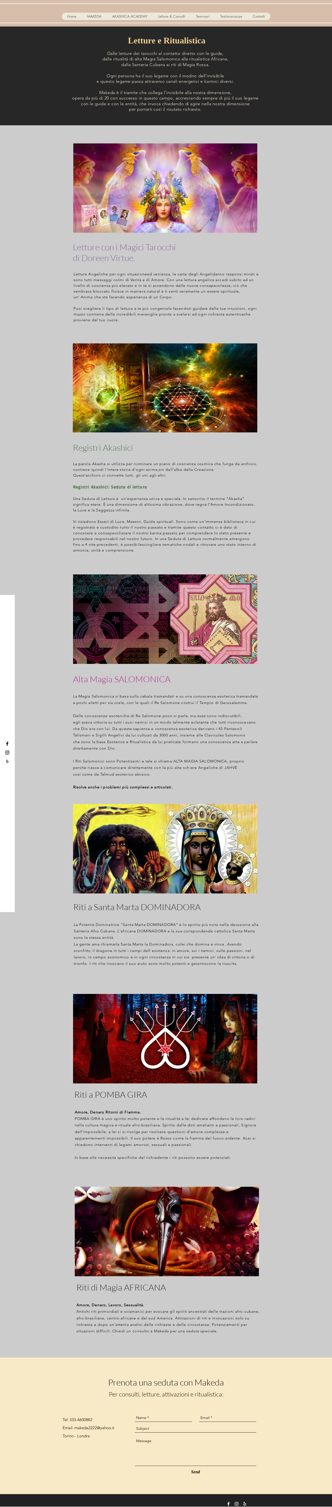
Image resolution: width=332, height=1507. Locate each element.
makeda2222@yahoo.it (94, 1427)
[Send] (196, 1472)
